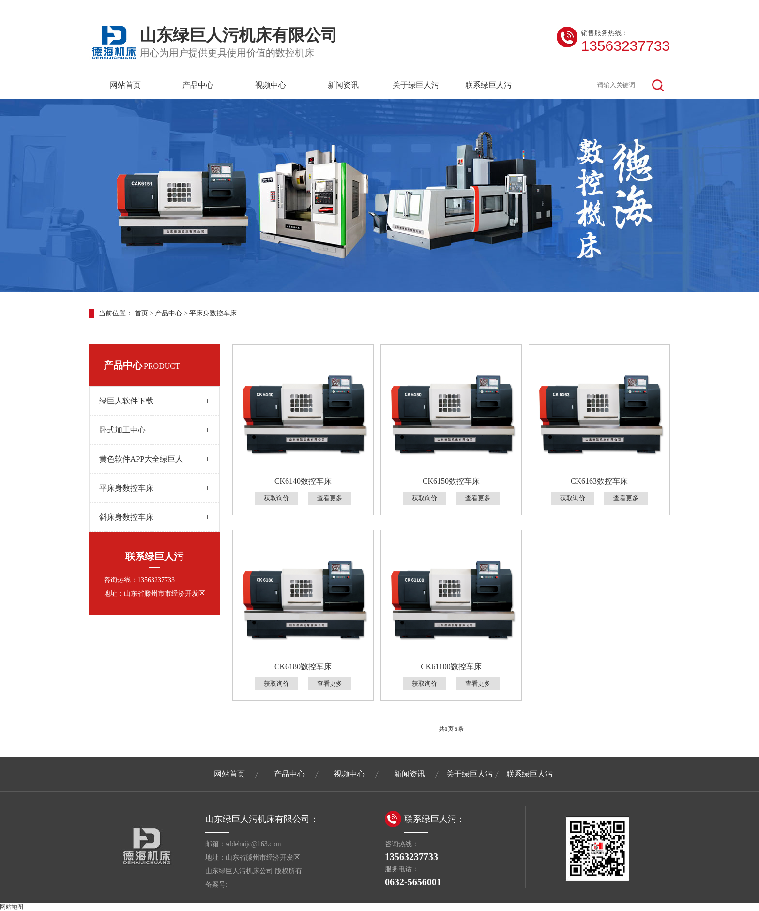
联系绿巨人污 (488, 85)
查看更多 (329, 498)
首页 (141, 313)
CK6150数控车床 (451, 481)
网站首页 (125, 85)
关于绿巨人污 (416, 85)
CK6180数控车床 (303, 666)
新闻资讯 (343, 85)
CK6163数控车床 (599, 481)
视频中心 (270, 85)
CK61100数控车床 (451, 666)
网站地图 (11, 906)
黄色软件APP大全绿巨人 (154, 459)
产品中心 (197, 85)
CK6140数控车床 (303, 481)
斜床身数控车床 (154, 517)
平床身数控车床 (213, 313)
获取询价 (276, 498)
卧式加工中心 (154, 430)
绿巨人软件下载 (154, 401)
